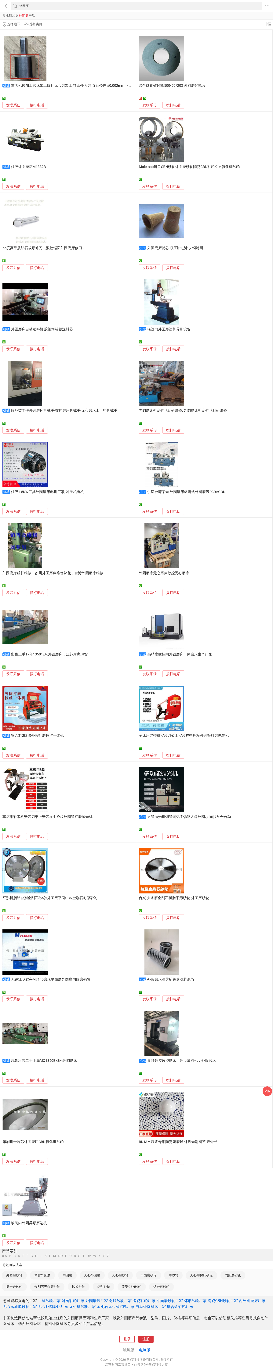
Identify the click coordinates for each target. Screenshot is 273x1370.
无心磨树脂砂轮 (201, 1275)
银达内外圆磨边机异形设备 (169, 329)
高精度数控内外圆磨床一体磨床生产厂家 (179, 654)
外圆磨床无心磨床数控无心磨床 (164, 573)
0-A (4, 1256)
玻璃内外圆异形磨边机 (29, 1223)
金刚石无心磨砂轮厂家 (116, 1306)
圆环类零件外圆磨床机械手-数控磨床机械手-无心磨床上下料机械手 (64, 410)
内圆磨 (67, 1275)
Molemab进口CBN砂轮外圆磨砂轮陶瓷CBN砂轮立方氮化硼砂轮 (189, 167)
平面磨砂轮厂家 (169, 1300)
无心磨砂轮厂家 (82, 1306)
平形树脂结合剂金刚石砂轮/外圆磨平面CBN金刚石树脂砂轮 (49, 898)
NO (60, 1256)
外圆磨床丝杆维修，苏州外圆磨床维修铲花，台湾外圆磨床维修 (52, 573)
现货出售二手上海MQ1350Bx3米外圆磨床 (44, 1061)
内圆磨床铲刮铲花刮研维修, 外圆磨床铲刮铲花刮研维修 (183, 410)
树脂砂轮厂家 (120, 1300)
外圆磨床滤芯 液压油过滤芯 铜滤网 (175, 248)
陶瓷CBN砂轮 (131, 1287)
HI (36, 1256)
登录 (127, 1339)
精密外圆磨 (42, 1275)
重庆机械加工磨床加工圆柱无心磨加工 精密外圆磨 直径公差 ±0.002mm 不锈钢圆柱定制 (80, 85)
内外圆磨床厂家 (252, 1300)
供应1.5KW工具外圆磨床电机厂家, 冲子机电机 (47, 492)
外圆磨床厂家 (96, 1300)
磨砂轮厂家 (51, 1300)
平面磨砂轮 (148, 1275)
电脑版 (144, 1350)
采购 (267, 1091)
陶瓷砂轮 (78, 1287)
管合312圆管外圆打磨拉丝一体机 (37, 735)
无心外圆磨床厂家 (53, 1306)
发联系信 (13, 105)
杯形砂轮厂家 (195, 1300)
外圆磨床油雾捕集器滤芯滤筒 (170, 979)
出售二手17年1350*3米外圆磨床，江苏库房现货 (49, 654)
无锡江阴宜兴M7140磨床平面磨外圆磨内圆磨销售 (50, 979)
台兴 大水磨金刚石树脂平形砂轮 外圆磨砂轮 (174, 898)
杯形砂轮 (103, 1287)
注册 (146, 1339)
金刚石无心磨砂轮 (47, 1287)
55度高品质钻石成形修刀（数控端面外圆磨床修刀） (44, 248)
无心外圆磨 (92, 1275)
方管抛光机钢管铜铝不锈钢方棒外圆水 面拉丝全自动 (189, 817)
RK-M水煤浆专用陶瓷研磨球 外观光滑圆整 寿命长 (178, 1142)
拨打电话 (37, 105)
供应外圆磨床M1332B (28, 167)
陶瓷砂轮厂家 (144, 1300)
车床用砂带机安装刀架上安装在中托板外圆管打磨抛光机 (184, 735)
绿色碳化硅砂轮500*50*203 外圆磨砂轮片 (172, 85)
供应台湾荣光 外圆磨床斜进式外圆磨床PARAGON (186, 492)
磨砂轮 (173, 1275)
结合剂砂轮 (161, 1287)
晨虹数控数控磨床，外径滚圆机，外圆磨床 (181, 1061)
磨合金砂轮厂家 (180, 1306)
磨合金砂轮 (14, 1287)
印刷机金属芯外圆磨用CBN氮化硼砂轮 (33, 1142)
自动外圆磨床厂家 (151, 1306)
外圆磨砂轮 (14, 1275)
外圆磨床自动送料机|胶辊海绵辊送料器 (42, 329)
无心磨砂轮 (120, 1275)
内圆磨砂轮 (233, 1275)
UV (89, 1256)
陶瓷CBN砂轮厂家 (223, 1300)
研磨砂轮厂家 (73, 1300)
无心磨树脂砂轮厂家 (20, 1306)
